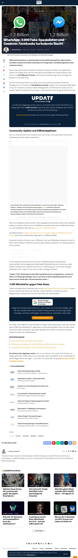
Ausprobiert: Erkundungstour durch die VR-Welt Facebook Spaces (33, 348)
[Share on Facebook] (4, 66)
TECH (37, 485)
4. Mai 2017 (33, 257)
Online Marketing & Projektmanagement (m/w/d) (33, 401)
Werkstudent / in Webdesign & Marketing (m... (32, 408)
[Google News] (29, 543)
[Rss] (51, 543)
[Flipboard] (36, 543)
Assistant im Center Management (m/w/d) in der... (33, 386)
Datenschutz (31, 555)
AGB (59, 124)
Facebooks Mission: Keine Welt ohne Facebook (27, 341)
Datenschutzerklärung (44, 124)
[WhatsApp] (43, 543)
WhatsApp (40, 436)
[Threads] (46, 543)
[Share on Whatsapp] (4, 75)
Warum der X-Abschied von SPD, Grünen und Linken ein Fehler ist (64, 519)
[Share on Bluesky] (4, 87)
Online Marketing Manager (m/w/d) (29, 371)
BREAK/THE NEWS (8, 485)
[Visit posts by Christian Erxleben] (6, 49)
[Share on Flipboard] (4, 71)
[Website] (66, 451)
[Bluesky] (48, 543)
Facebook (18, 436)
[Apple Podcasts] (41, 543)
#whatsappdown (32, 254)
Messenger (33, 436)
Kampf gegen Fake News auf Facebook (56, 288)
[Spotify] (39, 543)
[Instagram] (71, 451)
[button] (65, 554)
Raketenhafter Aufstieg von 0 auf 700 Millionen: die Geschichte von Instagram (38, 344)
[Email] (74, 443)
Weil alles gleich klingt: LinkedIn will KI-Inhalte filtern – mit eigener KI (64, 491)
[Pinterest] (73, 451)
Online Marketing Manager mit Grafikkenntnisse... (33, 423)
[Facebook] (68, 451)
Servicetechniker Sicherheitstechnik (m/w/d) (32, 393)
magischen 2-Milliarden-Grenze (45, 228)
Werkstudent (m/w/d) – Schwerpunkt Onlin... (32, 378)
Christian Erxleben (16, 49)
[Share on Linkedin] (4, 79)
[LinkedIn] (75, 451)
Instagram (25, 436)
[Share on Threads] (4, 83)
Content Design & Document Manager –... (30, 416)
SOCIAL (6, 36)
